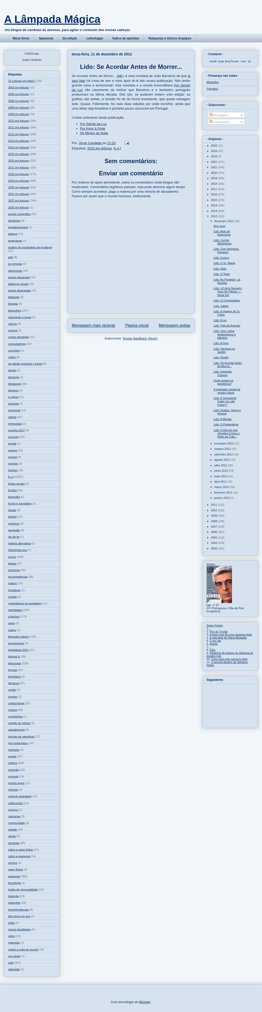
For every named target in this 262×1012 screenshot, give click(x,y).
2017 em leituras (18, 167)
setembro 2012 (224, 454)
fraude (12, 510)
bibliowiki (13, 297)
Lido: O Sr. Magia (224, 263)
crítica (12, 357)
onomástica (15, 716)
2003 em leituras (18, 87)
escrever (13, 436)
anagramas (15, 240)
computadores (17, 343)
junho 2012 (221, 470)
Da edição (70, 38)
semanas (14, 843)
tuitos (11, 922)
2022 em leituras (18, 200)
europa (12, 456)
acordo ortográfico (19, 214)
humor (12, 556)
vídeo (11, 936)
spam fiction (15, 869)
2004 (214, 542)
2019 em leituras (18, 180)
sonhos (12, 862)
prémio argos (16, 783)
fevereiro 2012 (223, 492)
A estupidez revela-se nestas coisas (226, 391)
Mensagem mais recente (93, 325)
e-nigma (13, 396)
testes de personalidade (23, 889)
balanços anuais (18, 283)
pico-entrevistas (18, 743)
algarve (12, 233)
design (12, 370)
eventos (13, 463)
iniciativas (14, 590)
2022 (214, 161)
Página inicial (137, 325)
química (13, 809)
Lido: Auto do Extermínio (222, 233)
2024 (214, 150)
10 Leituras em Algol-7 (22, 80)
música (12, 709)
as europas (15, 263)
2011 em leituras (18, 127)
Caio (212, 649)
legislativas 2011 (18, 649)
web (10, 962)
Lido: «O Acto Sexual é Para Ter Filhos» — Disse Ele (227, 291)
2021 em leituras (18, 193)
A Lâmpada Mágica (52, 19)
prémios (13, 789)
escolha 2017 (16, 430)
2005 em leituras (18, 100)
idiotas (12, 563)
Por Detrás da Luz (93, 124)
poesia (12, 756)
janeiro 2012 (222, 497)
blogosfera (14, 310)
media (12, 689)
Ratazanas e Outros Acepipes (170, 38)
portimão (13, 769)
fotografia (14, 496)
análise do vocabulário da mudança (30, 247)
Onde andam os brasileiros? (223, 382)
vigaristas (14, 942)
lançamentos (16, 643)
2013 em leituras (18, 140)
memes (12, 696)
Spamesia (46, 38)
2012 (214, 216)
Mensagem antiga (174, 325)
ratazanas (14, 816)
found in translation (20, 503)
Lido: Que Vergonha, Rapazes (226, 250)
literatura (13, 683)
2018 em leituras (18, 174)
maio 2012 (221, 476)
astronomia (15, 270)
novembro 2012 (224, 443)
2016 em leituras (18, 160)
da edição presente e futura (25, 363)
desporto (13, 377)
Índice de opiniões (125, 38)
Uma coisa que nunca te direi (229, 659)
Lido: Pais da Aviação (226, 325)
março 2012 (222, 486)
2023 (214, 156)
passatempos (16, 729)
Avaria (213, 643)
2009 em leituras (18, 114)
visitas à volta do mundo (23, 949)
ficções (12, 490)
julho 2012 (221, 465)
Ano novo (219, 225)
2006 (214, 531)
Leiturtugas (94, 38)
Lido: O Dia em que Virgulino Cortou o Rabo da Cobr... (226, 433)
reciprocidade (16, 822)
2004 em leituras (18, 94)
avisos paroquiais (19, 277)
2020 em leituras (18, 187)
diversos (13, 390)
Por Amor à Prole (92, 128)
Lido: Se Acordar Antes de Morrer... (227, 364)
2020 (214, 172)
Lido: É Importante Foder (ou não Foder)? (224, 401)
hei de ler (14, 536)
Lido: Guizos (221, 257)
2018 (214, 183)
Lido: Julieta (220, 306)
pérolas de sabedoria (21, 736)
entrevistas (15, 423)
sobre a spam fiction (20, 849)
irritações (14, 616)
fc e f (117, 148)
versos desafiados (19, 929)
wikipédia (14, 969)
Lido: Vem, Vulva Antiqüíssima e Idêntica (224, 334)
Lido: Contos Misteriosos (222, 242)
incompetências (17, 576)
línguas (12, 669)
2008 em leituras (18, 107)
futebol (12, 516)
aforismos (14, 220)
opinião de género (19, 723)
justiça (12, 630)
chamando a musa (19, 317)
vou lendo (14, 956)
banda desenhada (19, 290)
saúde (12, 836)
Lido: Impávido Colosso (222, 373)
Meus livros (21, 38)
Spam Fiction (215, 625)
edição (12, 417)
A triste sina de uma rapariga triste (231, 634)
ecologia (13, 403)
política (12, 762)
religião (12, 829)
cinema (12, 330)
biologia (13, 303)
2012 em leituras (99, 148)
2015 (214, 200)
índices (12, 583)
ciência (12, 323)
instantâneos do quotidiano (25, 603)
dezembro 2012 (224, 221)
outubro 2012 (222, 448)
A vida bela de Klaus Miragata (228, 637)
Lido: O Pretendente (225, 424)
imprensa (14, 570)
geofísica (13, 523)
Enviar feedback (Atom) (140, 338)
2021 (214, 167)
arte (10, 257)
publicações (15, 803)
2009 (214, 515)
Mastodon (213, 82)
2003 (214, 548)
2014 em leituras (18, 147)
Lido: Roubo (220, 357)
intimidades (15, 609)
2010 (214, 510)
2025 (214, 145)
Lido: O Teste (221, 273)
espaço (12, 450)
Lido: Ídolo (219, 268)
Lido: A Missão (222, 419)
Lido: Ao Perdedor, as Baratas (226, 281)
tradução (13, 896)
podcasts (13, 749)
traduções (14, 902)
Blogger (144, 1002)
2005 (214, 537)
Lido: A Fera (220, 343)
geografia (14, 530)
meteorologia (16, 703)
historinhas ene (17, 549)
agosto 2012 (222, 459)
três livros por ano (19, 916)
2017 (214, 189)
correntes (14, 350)
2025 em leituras (18, 207)
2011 (214, 504)
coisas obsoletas (18, 337)
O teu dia (215, 640)
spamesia (14, 876)
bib (120, 76)
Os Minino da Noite (94, 133)
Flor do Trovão (219, 631)
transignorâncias (18, 909)
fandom (13, 470)
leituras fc (14, 656)
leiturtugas (14, 663)
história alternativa (19, 543)
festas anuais (16, 483)
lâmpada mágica (18, 636)
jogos (11, 623)
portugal (13, 776)
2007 (214, 526)
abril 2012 (220, 481)
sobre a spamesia (19, 856)
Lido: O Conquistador (226, 300)
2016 (214, 194)
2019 (214, 178)
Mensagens (218, 115)
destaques (14, 383)
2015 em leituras (18, 154)
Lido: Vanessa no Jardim (224, 350)
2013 (214, 210)
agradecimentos (18, 227)
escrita (12, 443)
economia (14, 410)
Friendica (212, 88)
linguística (14, 676)
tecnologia (14, 882)
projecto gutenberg (20, 796)
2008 (214, 521)
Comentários (219, 122)
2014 (214, 205)
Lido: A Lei (219, 320)
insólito (12, 596)
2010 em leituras (18, 120)
